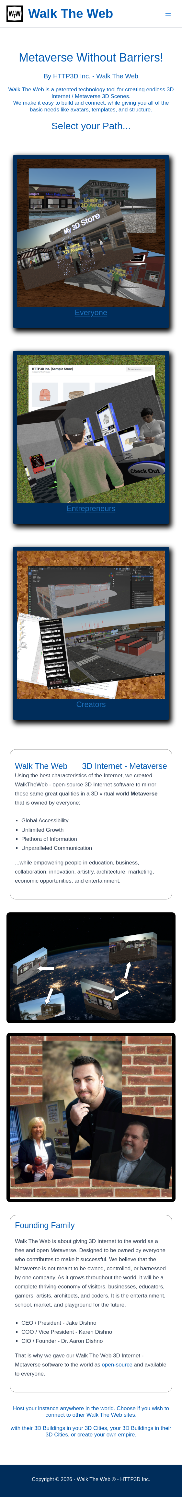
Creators (91, 703)
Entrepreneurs (91, 507)
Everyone (91, 312)
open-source (117, 1364)
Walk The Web (70, 13)
